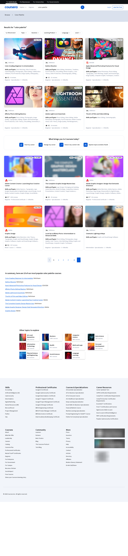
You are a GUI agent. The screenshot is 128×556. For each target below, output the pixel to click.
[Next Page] (78, 260)
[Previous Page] (49, 260)
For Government (10, 462)
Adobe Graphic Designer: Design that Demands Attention (24, 307)
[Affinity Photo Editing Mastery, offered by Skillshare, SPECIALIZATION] (23, 114)
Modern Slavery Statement (74, 462)
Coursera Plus (9, 447)
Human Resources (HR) (12, 405)
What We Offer (9, 435)
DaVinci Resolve (10, 282)
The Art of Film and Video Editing (16, 296)
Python (7, 414)
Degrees (7, 456)
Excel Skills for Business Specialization (77, 405)
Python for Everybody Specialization (77, 417)
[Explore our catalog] (23, 7)
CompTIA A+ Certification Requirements (108, 396)
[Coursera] (11, 7)
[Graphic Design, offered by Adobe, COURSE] (23, 234)
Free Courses (9, 474)
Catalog (7, 444)
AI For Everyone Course (73, 396)
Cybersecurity (9, 396)
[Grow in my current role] (70, 145)
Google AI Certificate (42, 390)
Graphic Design (10, 311)
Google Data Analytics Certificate (45, 396)
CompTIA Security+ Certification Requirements (106, 400)
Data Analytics (9, 399)
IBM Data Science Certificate (44, 414)
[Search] (82, 7)
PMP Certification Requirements (106, 416)
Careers (7, 441)
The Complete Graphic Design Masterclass (19, 303)
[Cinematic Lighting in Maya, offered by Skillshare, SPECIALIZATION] (104, 234)
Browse (7, 15)
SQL (6, 417)
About (7, 432)
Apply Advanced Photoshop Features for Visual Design (23, 285)
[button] (31, 7)
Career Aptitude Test (102, 390)
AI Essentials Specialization (74, 390)
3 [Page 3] (63, 260)
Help (67, 444)
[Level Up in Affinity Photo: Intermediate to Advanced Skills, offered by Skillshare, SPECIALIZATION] (63, 235)
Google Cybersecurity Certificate (46, 393)
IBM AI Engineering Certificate (44, 408)
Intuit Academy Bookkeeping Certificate (48, 417)
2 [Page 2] (58, 260)
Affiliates (68, 459)
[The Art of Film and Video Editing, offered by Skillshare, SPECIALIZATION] (104, 114)
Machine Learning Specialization (75, 411)
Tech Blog (39, 447)
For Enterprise (9, 459)
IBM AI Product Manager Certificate (46, 411)
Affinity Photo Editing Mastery (15, 289)
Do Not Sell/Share (71, 465)
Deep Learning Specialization (74, 402)
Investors (69, 435)
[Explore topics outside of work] (96, 145)
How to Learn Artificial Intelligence (106, 413)
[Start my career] (27, 145)
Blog (37, 441)
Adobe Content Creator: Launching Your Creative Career (24, 300)
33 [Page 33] (74, 260)
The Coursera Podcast (42, 444)
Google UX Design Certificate (44, 405)
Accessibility (70, 447)
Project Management (11, 411)
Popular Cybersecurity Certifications (107, 419)
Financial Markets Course (73, 408)
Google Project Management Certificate (48, 402)
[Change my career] (47, 145)
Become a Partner (10, 468)
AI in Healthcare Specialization (75, 399)
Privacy (68, 441)
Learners (38, 432)
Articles (68, 453)
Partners (38, 435)
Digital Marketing (10, 402)
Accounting (8, 390)
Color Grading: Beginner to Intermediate (19, 278)
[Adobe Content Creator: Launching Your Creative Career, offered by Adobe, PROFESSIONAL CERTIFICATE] (23, 185)
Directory (69, 456)
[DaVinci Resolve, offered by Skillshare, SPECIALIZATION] (63, 66)
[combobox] (58, 7)
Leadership (8, 438)
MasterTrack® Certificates (13, 453)
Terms (68, 438)
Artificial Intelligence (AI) (12, 393)
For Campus (8, 465)
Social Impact (9, 471)
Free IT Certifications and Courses (106, 407)
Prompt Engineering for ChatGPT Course (78, 414)
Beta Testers (40, 438)
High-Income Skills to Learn (104, 410)
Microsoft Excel (9, 408)
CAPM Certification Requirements (106, 393)
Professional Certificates (12, 450)
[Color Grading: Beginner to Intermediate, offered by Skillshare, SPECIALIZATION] (23, 66)
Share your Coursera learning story (15, 477)
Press (68, 432)
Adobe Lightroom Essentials (15, 293)
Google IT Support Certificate (44, 399)
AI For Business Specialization (75, 393)
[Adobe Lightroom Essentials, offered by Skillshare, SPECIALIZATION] (63, 114)
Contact (68, 450)
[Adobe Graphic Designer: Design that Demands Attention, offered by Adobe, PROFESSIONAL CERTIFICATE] (104, 185)
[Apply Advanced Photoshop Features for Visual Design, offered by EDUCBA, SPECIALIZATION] (104, 67)
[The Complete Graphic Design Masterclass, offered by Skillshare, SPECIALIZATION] (63, 184)
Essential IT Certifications (104, 404)
